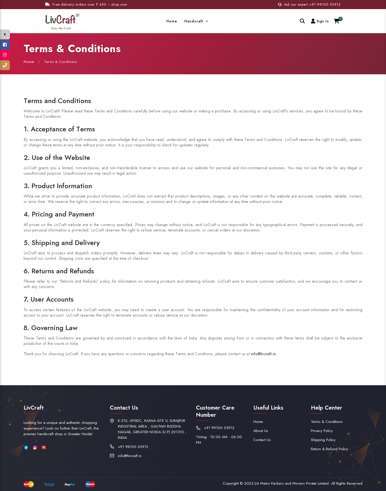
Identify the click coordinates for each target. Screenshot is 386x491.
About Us (260, 430)
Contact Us (262, 440)
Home (171, 21)
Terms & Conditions (327, 421)
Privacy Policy (322, 430)
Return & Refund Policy (329, 449)
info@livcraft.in (263, 354)
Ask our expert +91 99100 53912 (309, 4)
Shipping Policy (323, 440)
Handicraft (194, 21)
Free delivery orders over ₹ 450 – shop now (86, 4)
